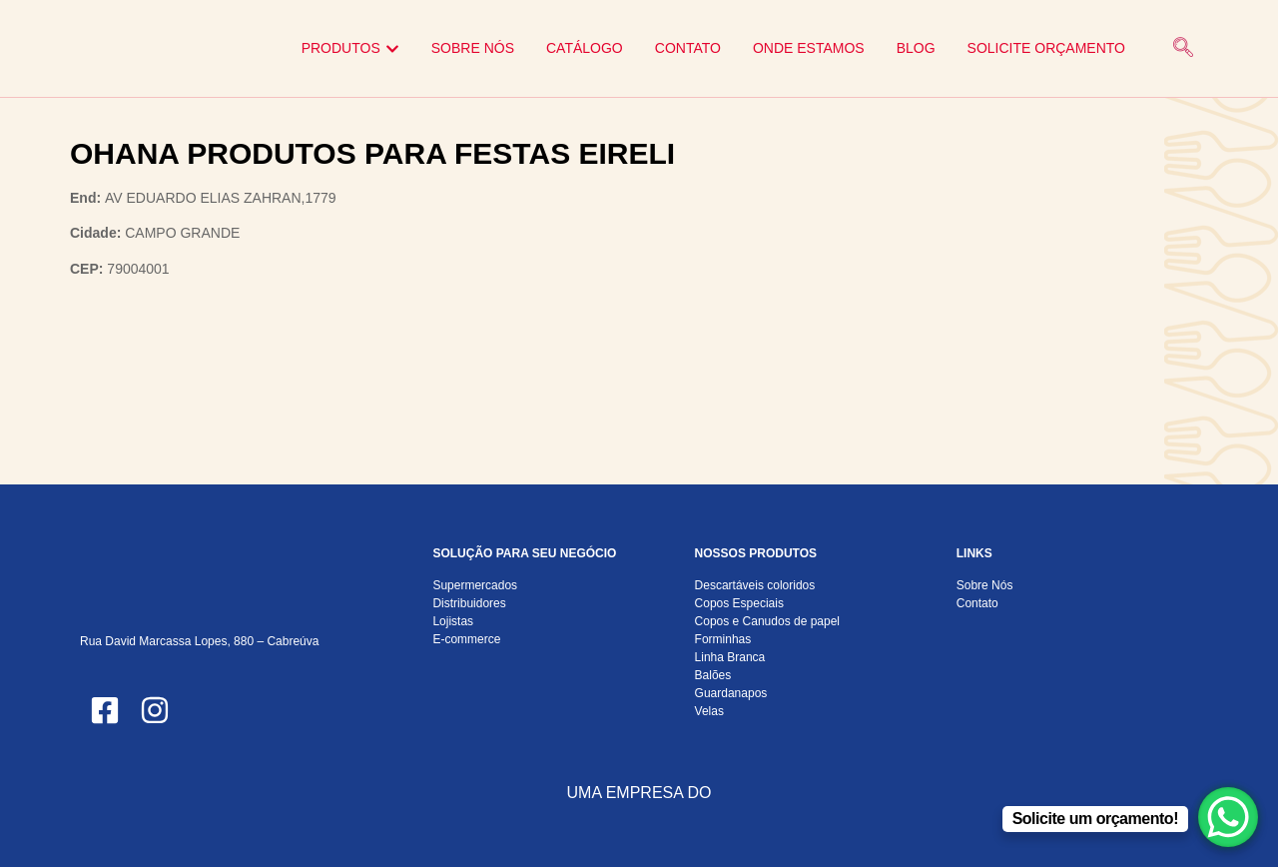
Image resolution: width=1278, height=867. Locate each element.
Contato (977, 603)
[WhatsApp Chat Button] (1228, 817)
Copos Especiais (739, 603)
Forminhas (723, 639)
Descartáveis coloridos (755, 585)
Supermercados (474, 585)
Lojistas (452, 621)
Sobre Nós (985, 585)
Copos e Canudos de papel (767, 621)
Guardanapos (731, 693)
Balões (713, 675)
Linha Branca (730, 657)
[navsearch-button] (1183, 49)
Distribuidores (468, 603)
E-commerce (466, 639)
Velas (709, 711)
